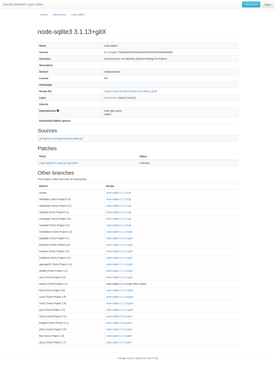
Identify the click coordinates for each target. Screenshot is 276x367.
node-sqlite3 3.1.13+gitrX (120, 290)
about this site (143, 358)
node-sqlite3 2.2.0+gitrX (119, 335)
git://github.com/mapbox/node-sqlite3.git (61, 138)
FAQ (155, 358)
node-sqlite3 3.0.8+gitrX (119, 316)
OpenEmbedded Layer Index (23, 4)
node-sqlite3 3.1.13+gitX (119, 231)
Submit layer (251, 4)
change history (126, 358)
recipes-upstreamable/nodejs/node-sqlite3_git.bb (130, 91)
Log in (267, 4)
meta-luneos (59, 14)
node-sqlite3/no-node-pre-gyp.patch (58, 163)
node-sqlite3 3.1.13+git (118, 192)
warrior (44, 14)
